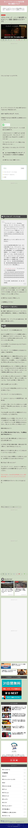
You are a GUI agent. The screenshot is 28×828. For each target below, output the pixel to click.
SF (15, 782)
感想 (5, 177)
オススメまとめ (15, 786)
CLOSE (22, 168)
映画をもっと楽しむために (15, 812)
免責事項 (18, 824)
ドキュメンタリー (15, 805)
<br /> (5, 493)
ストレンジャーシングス (15, 779)
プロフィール (15, 815)
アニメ (15, 789)
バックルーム (15, 769)
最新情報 (15, 772)
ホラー (15, 776)
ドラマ (15, 802)
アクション (15, 792)
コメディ (15, 799)
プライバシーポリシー (11, 824)
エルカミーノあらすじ (9, 174)
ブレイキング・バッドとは (10, 172)
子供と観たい (15, 809)
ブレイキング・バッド (10, 268)
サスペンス (15, 795)
